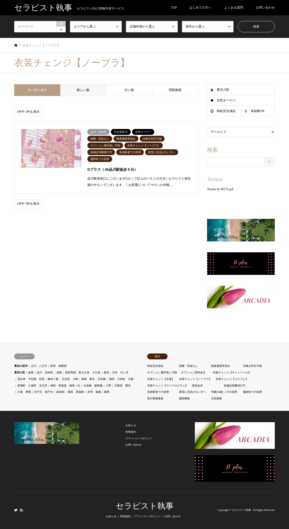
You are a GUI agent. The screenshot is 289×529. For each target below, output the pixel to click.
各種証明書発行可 (234, 385)
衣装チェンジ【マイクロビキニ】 (167, 385)
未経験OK (258, 111)
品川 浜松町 (45, 372)
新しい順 (83, 90)
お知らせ (130, 425)
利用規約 (130, 431)
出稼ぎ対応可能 (252, 365)
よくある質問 (233, 7)
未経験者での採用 (158, 391)
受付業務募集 (155, 398)
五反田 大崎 (70, 379)
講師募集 (184, 398)
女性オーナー (226, 100)
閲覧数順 (175, 90)
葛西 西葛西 (76, 391)
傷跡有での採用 (252, 391)
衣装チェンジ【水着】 (160, 379)
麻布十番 (53, 379)
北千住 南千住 (43, 391)
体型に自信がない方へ (192, 391)
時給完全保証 (226, 111)
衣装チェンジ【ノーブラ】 (195, 379)
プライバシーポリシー (138, 438)
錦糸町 (60, 391)
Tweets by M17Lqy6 (220, 189)
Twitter (15, 510)
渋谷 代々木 (120, 372)
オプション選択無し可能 (162, 372)
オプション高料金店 (193, 372)
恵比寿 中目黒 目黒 (30, 379)
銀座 (31, 372)
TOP (174, 7)
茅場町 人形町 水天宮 (32, 385)
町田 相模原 (58, 365)
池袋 (59, 372)
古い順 (129, 90)
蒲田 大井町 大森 (121, 379)
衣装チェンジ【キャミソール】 (232, 372)
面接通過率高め (220, 365)
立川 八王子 (39, 365)
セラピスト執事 (145, 505)
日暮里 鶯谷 (122, 385)
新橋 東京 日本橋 (93, 379)
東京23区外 (21, 365)
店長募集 (216, 398)
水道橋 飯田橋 (93, 385)
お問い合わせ (265, 7)
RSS (21, 510)
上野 (108, 385)
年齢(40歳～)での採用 (224, 391)
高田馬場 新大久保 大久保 (82, 372)
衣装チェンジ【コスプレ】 (232, 379)
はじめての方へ (200, 7)
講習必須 (197, 385)
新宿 (106, 372)
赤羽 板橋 (94, 391)
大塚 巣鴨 (24, 391)
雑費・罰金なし (188, 365)
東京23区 (223, 89)
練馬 (107, 391)
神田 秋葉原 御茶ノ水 (65, 385)
